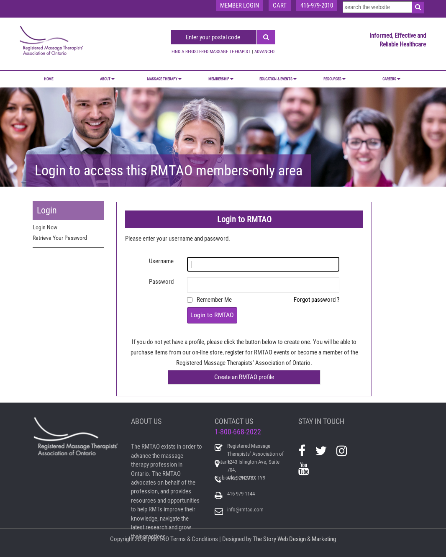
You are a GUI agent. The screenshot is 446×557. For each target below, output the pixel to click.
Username (161, 261)
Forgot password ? (316, 299)
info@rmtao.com (245, 509)
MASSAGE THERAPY (164, 79)
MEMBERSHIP (220, 79)
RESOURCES (334, 79)
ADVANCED (264, 51)
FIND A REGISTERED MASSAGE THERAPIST (211, 51)
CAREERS (391, 79)
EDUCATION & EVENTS (278, 79)
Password (161, 281)
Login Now (45, 227)
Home (48, 79)
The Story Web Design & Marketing (294, 539)
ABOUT (107, 79)
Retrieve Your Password (60, 237)
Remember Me (214, 299)
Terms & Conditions (194, 539)
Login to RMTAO (212, 315)
